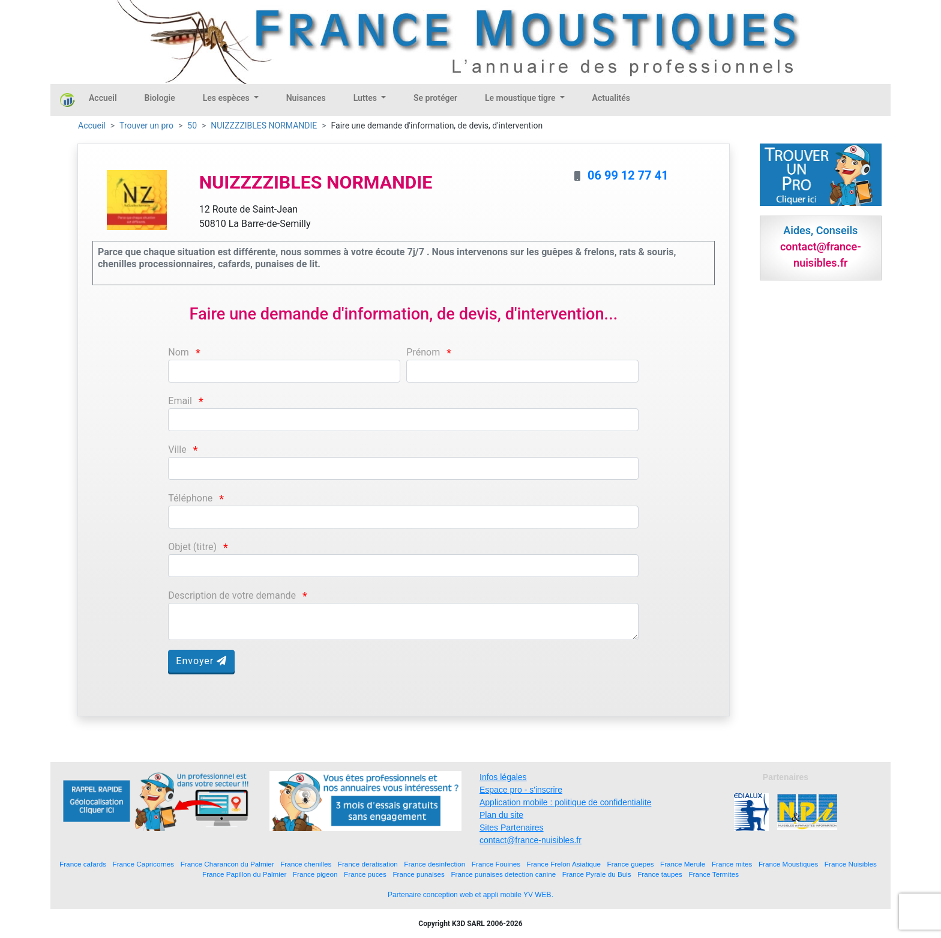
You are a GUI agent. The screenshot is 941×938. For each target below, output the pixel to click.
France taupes (659, 874)
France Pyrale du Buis (596, 874)
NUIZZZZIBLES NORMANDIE (264, 125)
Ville (177, 449)
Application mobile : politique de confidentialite (565, 802)
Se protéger (435, 98)
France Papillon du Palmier (244, 874)
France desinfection (434, 864)
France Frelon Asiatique (564, 864)
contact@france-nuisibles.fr (531, 840)
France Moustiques (788, 864)
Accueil (103, 98)
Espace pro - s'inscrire (521, 789)
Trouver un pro (146, 125)
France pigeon (315, 874)
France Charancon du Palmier (227, 864)
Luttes (366, 98)
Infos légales (503, 777)
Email (180, 400)
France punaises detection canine (503, 874)
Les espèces (227, 98)
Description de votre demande (232, 595)
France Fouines (496, 864)
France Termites (713, 874)
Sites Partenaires (512, 827)
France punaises (418, 874)
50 (192, 125)
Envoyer (201, 661)
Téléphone (190, 498)
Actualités (611, 98)
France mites (732, 864)
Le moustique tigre (521, 98)
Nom (178, 352)
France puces (365, 874)
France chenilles (305, 864)
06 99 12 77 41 (628, 175)
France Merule (682, 864)
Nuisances (306, 98)
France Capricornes (144, 864)
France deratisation (368, 864)
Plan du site (501, 815)
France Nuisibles (851, 864)
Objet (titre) (192, 546)
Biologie (160, 98)
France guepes (630, 864)
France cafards (82, 864)
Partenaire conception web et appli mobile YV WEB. (470, 895)
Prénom (423, 352)
